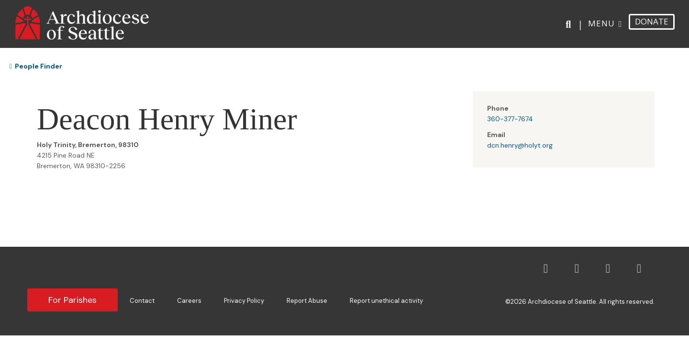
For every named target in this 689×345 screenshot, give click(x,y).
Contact (142, 301)
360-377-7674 (510, 119)
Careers (189, 301)
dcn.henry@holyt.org (520, 145)
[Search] (570, 24)
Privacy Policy (244, 301)
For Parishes (72, 300)
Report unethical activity (386, 301)
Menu (601, 23)
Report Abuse (307, 301)
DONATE (651, 21)
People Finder (36, 66)
